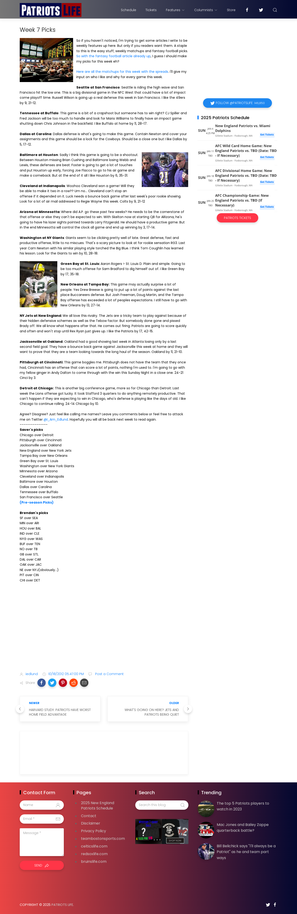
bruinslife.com (94, 861)
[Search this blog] (161, 805)
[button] (41, 683)
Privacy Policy (93, 831)
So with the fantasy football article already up (113, 56)
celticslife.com (94, 846)
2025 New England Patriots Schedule (97, 805)
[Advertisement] (104, 631)
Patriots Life (62, 904)
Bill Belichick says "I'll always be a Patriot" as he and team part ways (246, 851)
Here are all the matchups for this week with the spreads (122, 71)
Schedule (128, 10)
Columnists (206, 10)
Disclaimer (90, 823)
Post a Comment (109, 674)
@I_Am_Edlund (56, 419)
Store (231, 10)
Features (175, 10)
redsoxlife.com (94, 854)
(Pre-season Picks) (37, 502)
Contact (88, 816)
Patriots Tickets (237, 218)
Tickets (151, 10)
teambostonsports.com (103, 838)
